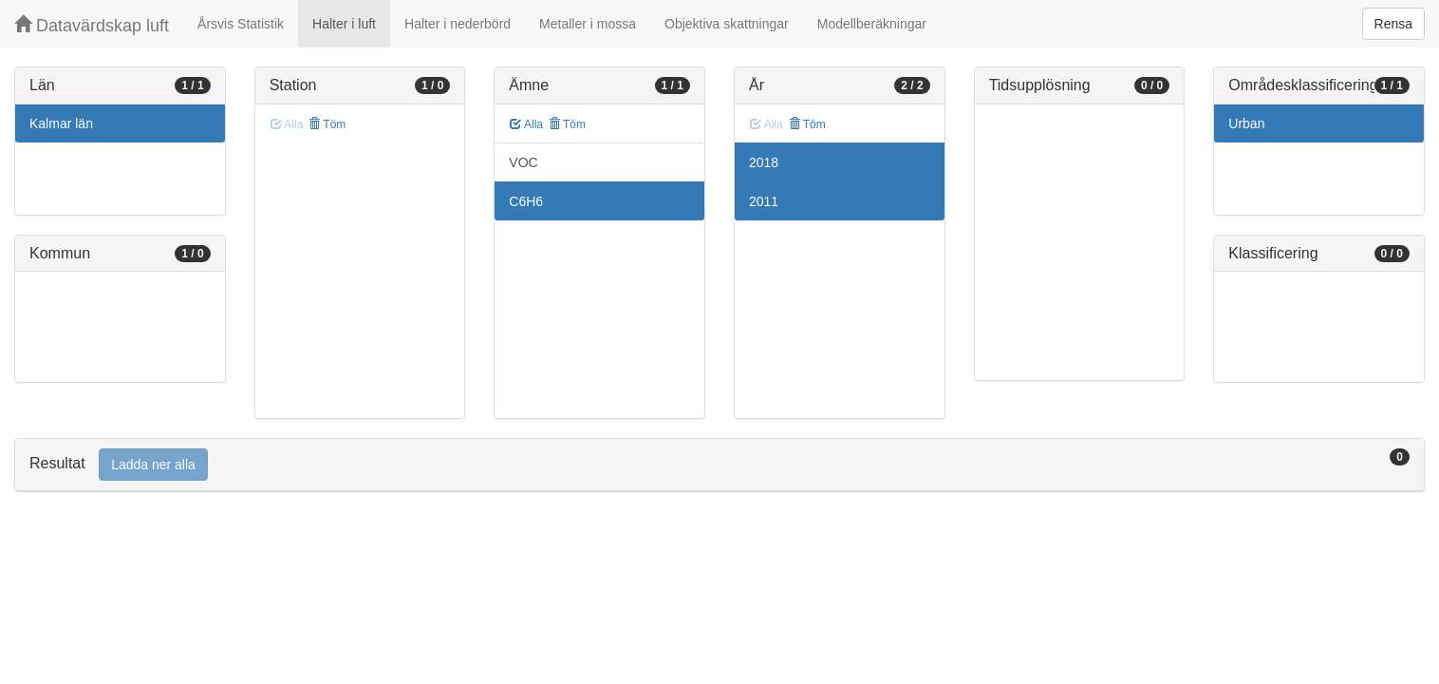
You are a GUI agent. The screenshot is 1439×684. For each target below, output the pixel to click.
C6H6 (526, 201)
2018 (763, 162)
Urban (1246, 123)
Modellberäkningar (871, 23)
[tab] (719, 465)
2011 (763, 201)
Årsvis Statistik (240, 23)
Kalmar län (61, 123)
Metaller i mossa (587, 23)
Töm (327, 124)
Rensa (1393, 23)
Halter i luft (344, 23)
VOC (523, 162)
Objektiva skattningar (726, 23)
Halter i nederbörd (457, 23)
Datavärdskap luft (91, 25)
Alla (526, 124)
